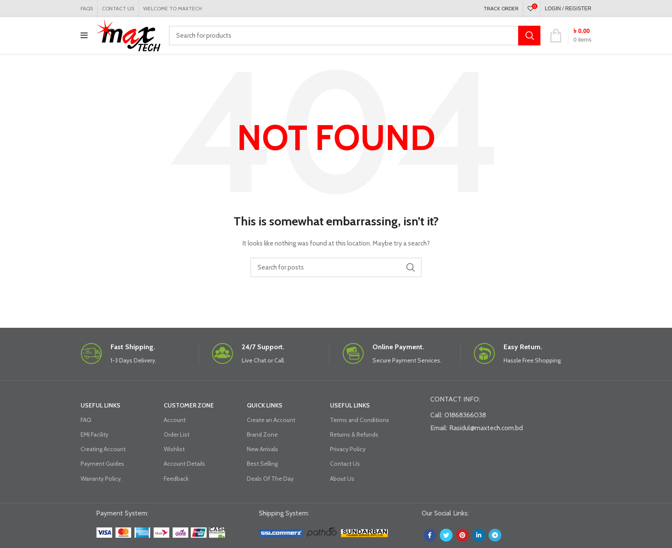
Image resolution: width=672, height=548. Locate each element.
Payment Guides (102, 463)
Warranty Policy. (101, 478)
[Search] (354, 35)
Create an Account (271, 420)
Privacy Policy (348, 449)
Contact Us (345, 463)
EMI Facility (94, 434)
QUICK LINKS (264, 405)
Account (175, 420)
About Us (342, 478)
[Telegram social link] (495, 535)
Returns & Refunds (354, 434)
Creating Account (103, 449)
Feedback (176, 478)
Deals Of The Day (270, 478)
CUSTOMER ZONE (189, 405)
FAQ (86, 420)
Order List (176, 434)
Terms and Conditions (359, 420)
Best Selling (262, 463)
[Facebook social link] (429, 535)
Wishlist (174, 449)
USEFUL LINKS (100, 405)
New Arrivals (262, 449)
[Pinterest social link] (462, 535)
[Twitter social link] (446, 535)
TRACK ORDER (501, 8)
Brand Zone (262, 434)
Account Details (184, 463)
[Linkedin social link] (478, 535)
